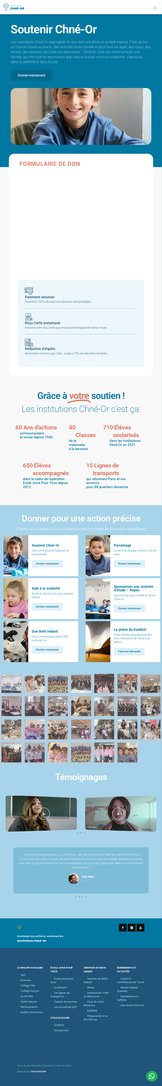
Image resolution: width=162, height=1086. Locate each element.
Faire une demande (129, 651)
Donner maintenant (47, 563)
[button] (77, 832)
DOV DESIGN (38, 1071)
